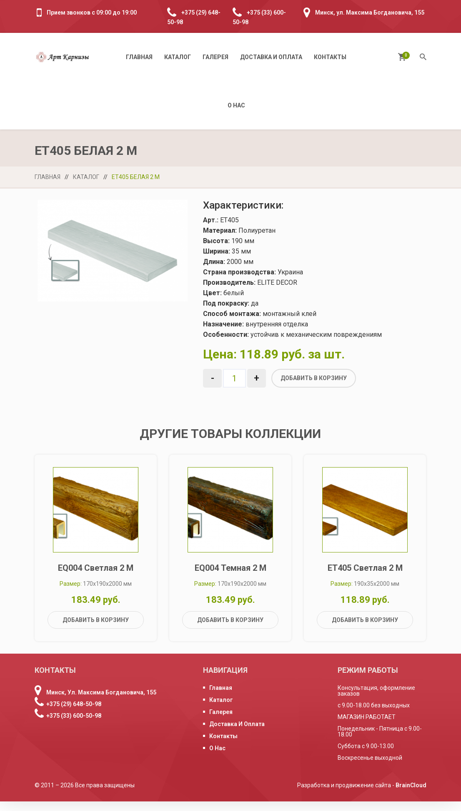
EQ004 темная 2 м (230, 577)
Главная (139, 57)
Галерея (215, 57)
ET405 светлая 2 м (365, 577)
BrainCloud (411, 794)
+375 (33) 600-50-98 (73, 725)
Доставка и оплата (271, 57)
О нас (236, 105)
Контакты (330, 57)
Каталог (177, 57)
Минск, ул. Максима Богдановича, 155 (369, 12)
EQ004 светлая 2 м (95, 577)
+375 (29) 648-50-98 (73, 713)
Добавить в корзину (314, 378)
